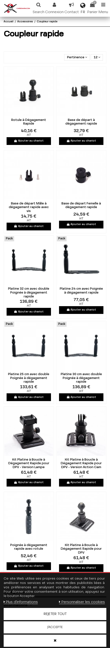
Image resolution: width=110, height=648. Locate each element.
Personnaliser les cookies (82, 602)
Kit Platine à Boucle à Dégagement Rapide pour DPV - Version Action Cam (81, 463)
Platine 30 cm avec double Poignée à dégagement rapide (81, 378)
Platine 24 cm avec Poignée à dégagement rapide (81, 290)
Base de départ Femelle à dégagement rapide (81, 205)
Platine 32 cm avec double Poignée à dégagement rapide (28, 292)
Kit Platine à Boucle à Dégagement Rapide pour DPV (81, 549)
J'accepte (55, 627)
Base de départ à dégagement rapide (81, 122)
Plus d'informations (21, 602)
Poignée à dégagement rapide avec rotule (28, 547)
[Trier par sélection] (77, 57)
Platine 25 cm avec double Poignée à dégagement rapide (28, 378)
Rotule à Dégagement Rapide (28, 122)
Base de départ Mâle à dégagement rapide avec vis (29, 207)
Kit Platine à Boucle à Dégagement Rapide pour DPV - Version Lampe (28, 463)
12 (97, 57)
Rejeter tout (55, 614)
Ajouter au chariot (29, 140)
